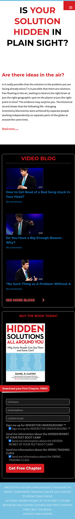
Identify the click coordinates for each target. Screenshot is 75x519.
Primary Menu (69, 5)
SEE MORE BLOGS (20, 300)
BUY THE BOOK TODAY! (38, 316)
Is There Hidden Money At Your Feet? (32, 500)
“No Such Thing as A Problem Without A (38, 284)
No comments (14, 201)
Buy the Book (42, 509)
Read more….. (10, 128)
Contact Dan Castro (37, 513)
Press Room (41, 487)
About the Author (17, 487)
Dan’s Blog (45, 496)
